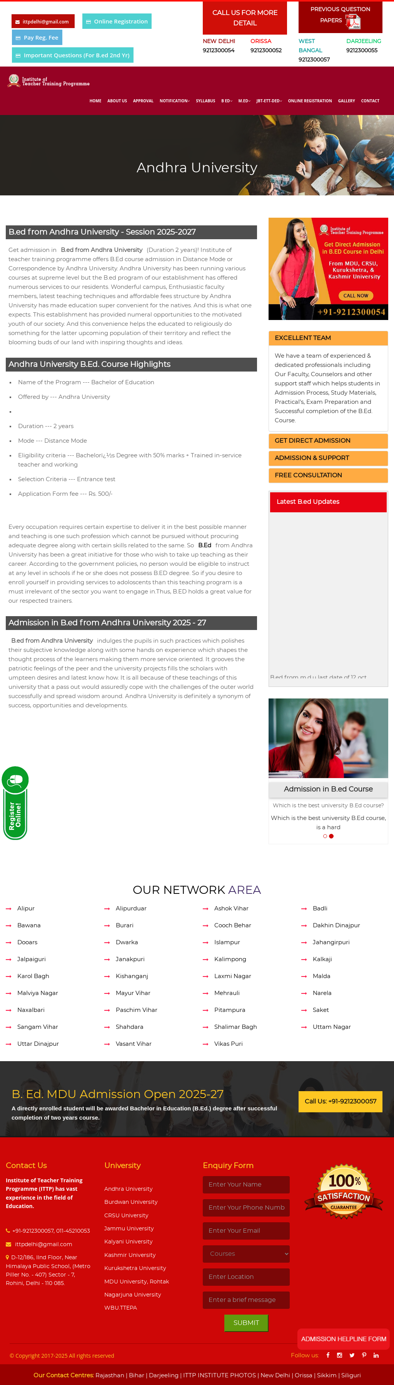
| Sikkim (324, 1375)
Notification (175, 100)
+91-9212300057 (32, 1231)
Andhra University (128, 1189)
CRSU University (126, 1215)
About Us (117, 100)
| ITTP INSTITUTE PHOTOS (217, 1375)
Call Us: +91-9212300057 (340, 1101)
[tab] (328, 338)
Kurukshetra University (135, 1268)
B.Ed (205, 545)
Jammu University (129, 1229)
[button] (303, 338)
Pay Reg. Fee (41, 37)
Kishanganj (132, 976)
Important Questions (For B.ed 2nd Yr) (77, 55)
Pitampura (229, 1010)
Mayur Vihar (133, 993)
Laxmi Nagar (232, 976)
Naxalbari (31, 1010)
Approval (143, 100)
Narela (322, 993)
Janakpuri (130, 959)
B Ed (226, 100)
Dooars (27, 942)
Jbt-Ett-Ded (269, 100)
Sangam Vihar (37, 1027)
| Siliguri (349, 1375)
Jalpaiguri (31, 959)
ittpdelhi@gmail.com (42, 1244)
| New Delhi (273, 1375)
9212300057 (314, 60)
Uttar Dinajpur (38, 1044)
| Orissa (301, 1375)
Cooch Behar (232, 925)
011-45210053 (73, 1231)
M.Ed (244, 100)
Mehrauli (227, 993)
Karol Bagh (33, 976)
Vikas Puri (228, 1044)
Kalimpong (230, 959)
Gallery (346, 100)
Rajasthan (109, 1375)
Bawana (29, 925)
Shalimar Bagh (235, 1027)
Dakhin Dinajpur (336, 925)
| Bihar (134, 1375)
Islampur (227, 942)
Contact (370, 100)
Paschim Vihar (136, 1010)
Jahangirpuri (331, 942)
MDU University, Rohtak (136, 1282)
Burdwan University (131, 1202)
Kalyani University (128, 1242)
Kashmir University (130, 1255)
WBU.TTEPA (120, 1308)
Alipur (26, 909)
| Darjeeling (161, 1375)
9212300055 (361, 50)
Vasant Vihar (134, 1044)
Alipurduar (131, 909)
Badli (320, 909)
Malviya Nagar (37, 993)
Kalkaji (322, 959)
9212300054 (218, 50)
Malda (322, 976)
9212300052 (266, 50)
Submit (246, 1323)
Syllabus (205, 100)
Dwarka (127, 942)
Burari (125, 925)
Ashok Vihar (231, 909)
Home (96, 100)
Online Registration (121, 21)
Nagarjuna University (132, 1295)
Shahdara (130, 1027)
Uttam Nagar (332, 1027)
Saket (321, 1010)
